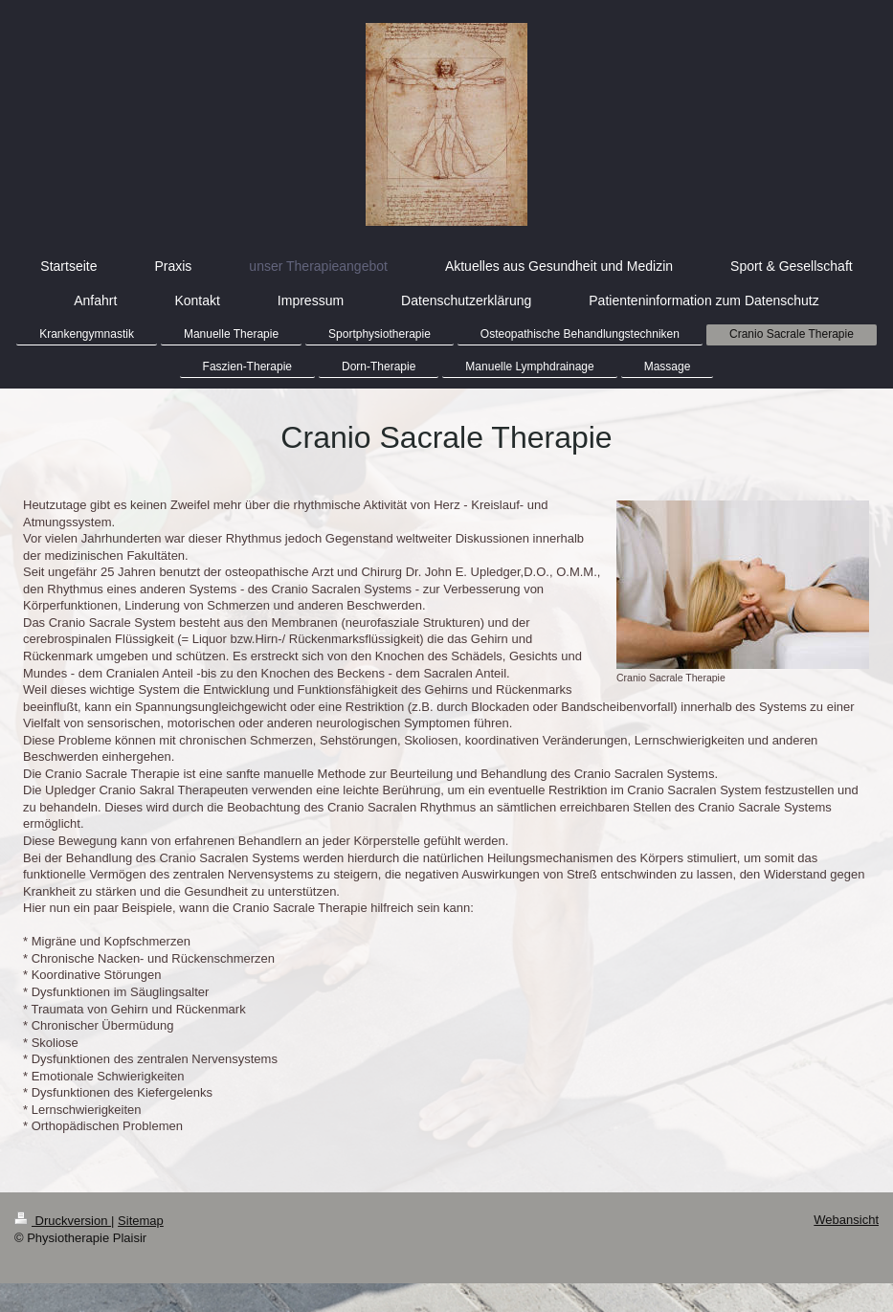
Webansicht (846, 1219)
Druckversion (62, 1220)
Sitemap (141, 1220)
